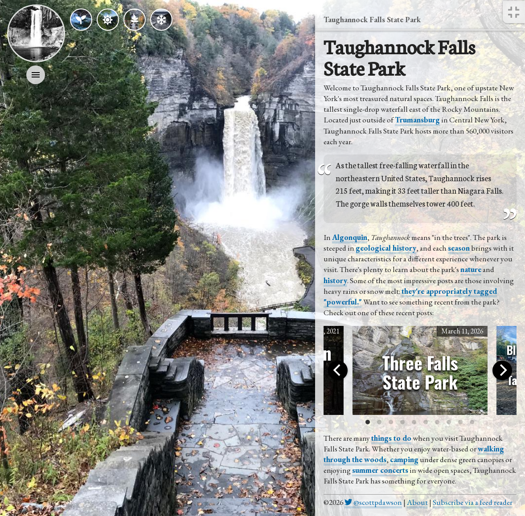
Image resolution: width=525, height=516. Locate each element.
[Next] (502, 370)
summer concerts (380, 470)
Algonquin (349, 237)
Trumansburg (417, 120)
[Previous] (338, 370)
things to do (391, 438)
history (335, 280)
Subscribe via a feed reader (473, 502)
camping (404, 459)
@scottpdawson (373, 502)
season (459, 248)
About (417, 502)
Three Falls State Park (420, 372)
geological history (386, 248)
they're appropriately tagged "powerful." (410, 296)
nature (470, 269)
